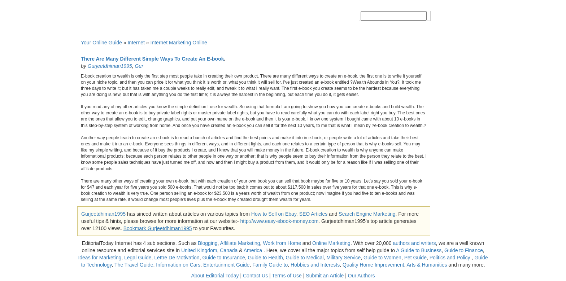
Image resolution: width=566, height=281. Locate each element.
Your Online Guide (101, 42)
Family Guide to (270, 265)
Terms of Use (286, 275)
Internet (135, 42)
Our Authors (361, 275)
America (253, 250)
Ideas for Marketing (99, 257)
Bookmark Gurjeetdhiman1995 (157, 228)
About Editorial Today (215, 275)
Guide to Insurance (223, 257)
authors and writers (414, 243)
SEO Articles (313, 214)
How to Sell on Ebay (273, 214)
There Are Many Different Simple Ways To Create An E (145, 59)
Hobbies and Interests (315, 265)
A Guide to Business (418, 250)
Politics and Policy (451, 257)
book (218, 59)
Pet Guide (415, 257)
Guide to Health (265, 257)
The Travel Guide (133, 265)
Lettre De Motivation (176, 257)
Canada (229, 250)
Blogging (208, 243)
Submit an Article (325, 275)
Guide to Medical (305, 257)
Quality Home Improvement (373, 265)
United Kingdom (199, 250)
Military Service (343, 257)
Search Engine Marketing (367, 214)
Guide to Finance (463, 250)
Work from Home (282, 243)
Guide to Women (382, 257)
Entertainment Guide (226, 265)
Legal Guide (138, 257)
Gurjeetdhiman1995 (110, 66)
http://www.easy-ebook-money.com (279, 221)
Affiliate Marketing (240, 243)
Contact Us (255, 275)
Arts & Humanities (426, 265)
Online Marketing (331, 243)
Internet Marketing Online (179, 42)
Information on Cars (178, 265)
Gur (139, 66)
